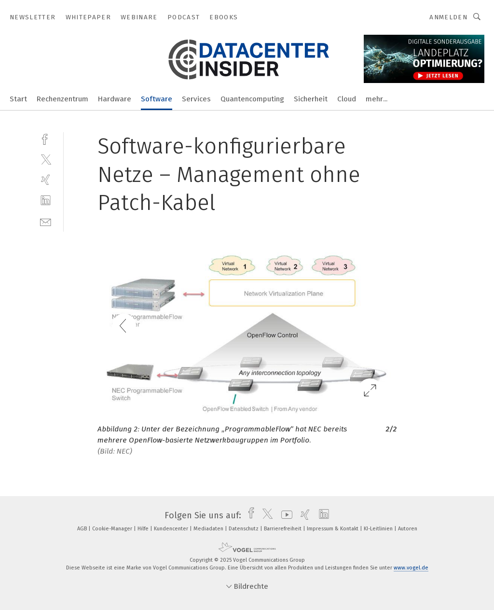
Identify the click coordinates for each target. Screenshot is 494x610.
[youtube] (284, 515)
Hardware (114, 99)
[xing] (46, 180)
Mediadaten (209, 529)
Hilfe (143, 529)
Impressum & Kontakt (333, 529)
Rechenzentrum (62, 99)
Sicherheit (311, 99)
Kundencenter (172, 529)
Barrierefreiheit (283, 529)
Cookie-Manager (113, 529)
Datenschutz (244, 529)
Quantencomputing (252, 99)
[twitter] (46, 159)
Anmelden (448, 17)
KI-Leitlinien (379, 529)
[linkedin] (46, 200)
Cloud (346, 99)
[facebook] (46, 138)
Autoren (407, 529)
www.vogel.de (411, 568)
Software (156, 99)
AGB (82, 529)
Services (196, 99)
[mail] (46, 221)
